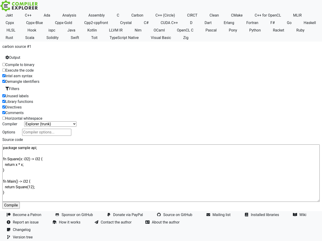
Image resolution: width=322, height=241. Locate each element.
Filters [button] (12, 89)
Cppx (10, 23)
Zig (185, 37)
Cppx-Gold (63, 23)
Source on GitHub (175, 215)
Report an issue (23, 222)
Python (255, 30)
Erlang (229, 23)
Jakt (9, 15)
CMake (237, 15)
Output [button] (12, 57)
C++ (28, 15)
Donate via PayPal (125, 215)
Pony (233, 30)
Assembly (96, 15)
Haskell (310, 23)
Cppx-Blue (34, 23)
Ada (47, 15)
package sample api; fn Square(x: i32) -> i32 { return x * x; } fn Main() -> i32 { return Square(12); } (161, 173)
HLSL (11, 30)
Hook (31, 30)
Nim (138, 30)
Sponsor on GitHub (74, 215)
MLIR (297, 15)
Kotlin (92, 30)
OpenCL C (185, 30)
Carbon (137, 15)
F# (273, 23)
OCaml (159, 30)
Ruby (300, 30)
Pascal (211, 30)
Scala (29, 37)
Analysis (69, 15)
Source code (12, 139)
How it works (67, 222)
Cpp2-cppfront (96, 23)
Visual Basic (161, 37)
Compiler (9, 124)
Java (71, 30)
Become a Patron (24, 215)
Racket (278, 30)
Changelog (19, 229)
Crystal (126, 23)
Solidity (52, 37)
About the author (163, 222)
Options (8, 132)
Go (289, 23)
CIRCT (192, 15)
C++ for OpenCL (268, 15)
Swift (75, 37)
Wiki (300, 215)
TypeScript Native (124, 37)
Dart (208, 23)
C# (146, 23)
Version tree (20, 237)
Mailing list (218, 215)
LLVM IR (116, 30)
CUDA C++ (169, 23)
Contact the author (113, 222)
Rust (9, 37)
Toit (94, 37)
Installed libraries (262, 215)
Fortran (252, 23)
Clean (214, 15)
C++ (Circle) (165, 15)
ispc (51, 30)
